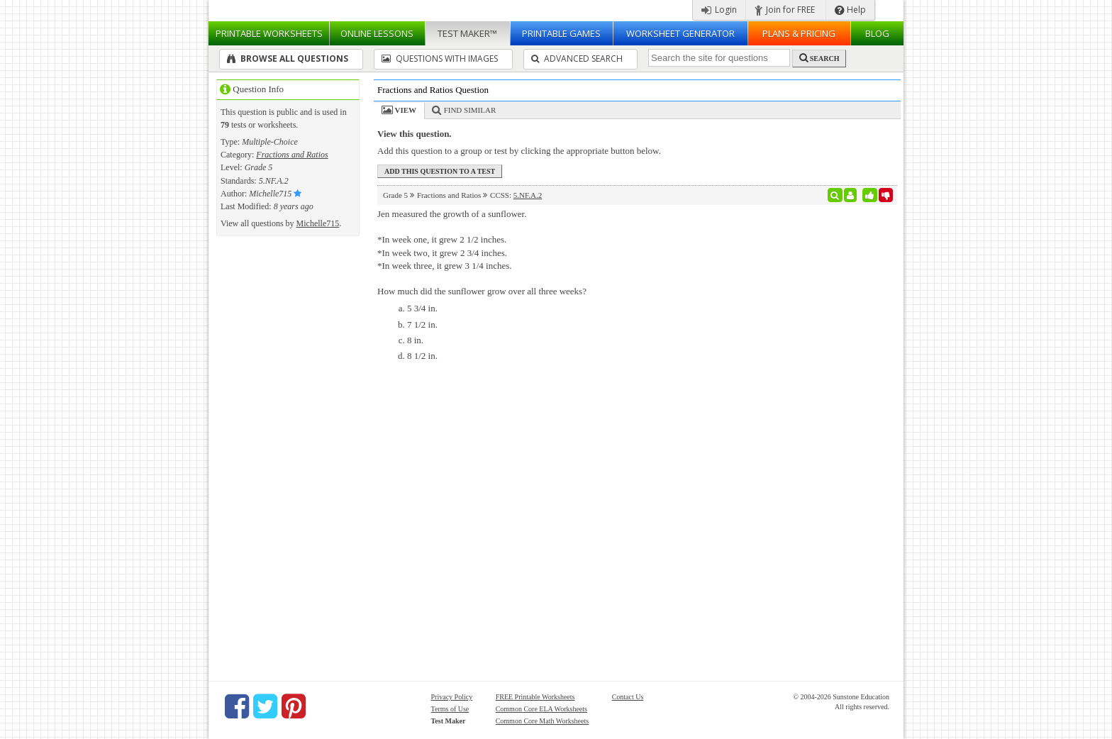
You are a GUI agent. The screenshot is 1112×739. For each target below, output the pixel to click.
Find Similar (470, 110)
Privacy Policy (452, 697)
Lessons (376, 33)
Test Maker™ (467, 33)
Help (850, 10)
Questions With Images (440, 58)
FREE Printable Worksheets (535, 697)
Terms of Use (450, 709)
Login (719, 10)
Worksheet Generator (680, 33)
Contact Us (628, 697)
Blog (877, 33)
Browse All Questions (287, 58)
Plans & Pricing (798, 33)
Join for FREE (785, 10)
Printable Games (561, 33)
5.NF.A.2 (527, 195)
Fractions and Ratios (292, 155)
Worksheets (269, 33)
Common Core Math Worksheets (542, 721)
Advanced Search (577, 58)
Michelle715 (318, 223)
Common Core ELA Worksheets (541, 709)
